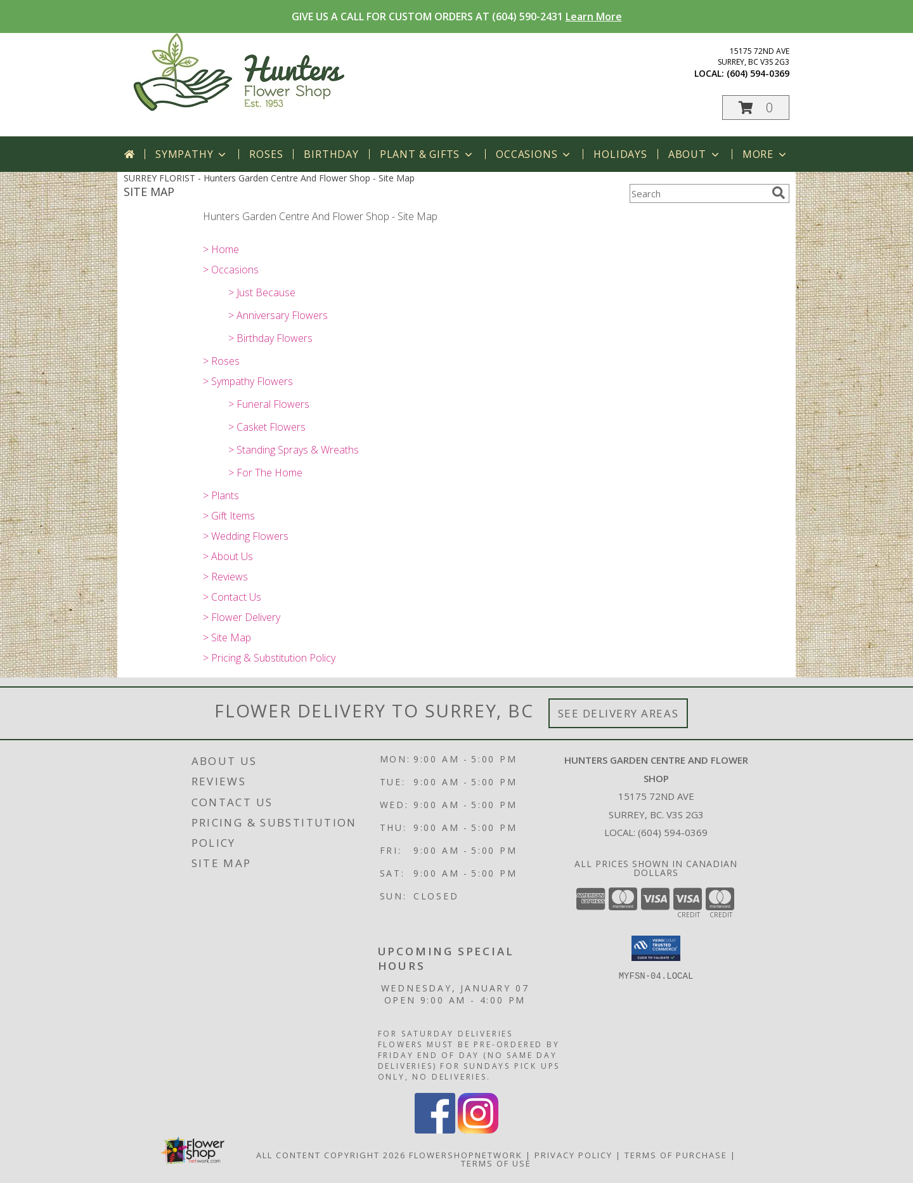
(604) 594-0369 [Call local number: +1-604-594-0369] (758, 73)
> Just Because (261, 292)
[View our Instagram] (478, 1130)
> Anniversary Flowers (278, 315)
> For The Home (265, 473)
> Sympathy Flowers (248, 381)
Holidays (620, 154)
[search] (778, 193)
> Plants (221, 495)
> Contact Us (232, 597)
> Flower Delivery (241, 617)
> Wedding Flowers (245, 536)
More (765, 154)
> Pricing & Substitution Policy (269, 658)
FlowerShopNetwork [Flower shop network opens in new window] (465, 1155)
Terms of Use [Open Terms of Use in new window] (496, 1163)
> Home (221, 249)
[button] (755, 107)
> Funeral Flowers (268, 404)
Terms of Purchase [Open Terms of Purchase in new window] (676, 1155)
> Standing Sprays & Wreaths (293, 450)
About (695, 154)
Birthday (331, 154)
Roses (266, 154)
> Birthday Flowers (270, 338)
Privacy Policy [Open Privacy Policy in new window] (573, 1155)
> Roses (221, 361)
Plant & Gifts (427, 154)
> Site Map (227, 637)
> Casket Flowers (267, 427)
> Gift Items (229, 516)
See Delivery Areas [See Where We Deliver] (618, 713)
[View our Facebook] (435, 1130)
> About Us (228, 556)
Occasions (534, 154)
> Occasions (231, 270)
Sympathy (191, 154)
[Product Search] (698, 193)
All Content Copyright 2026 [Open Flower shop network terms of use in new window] (331, 1155)
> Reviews (225, 577)
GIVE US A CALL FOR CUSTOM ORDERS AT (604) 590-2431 (457, 16)
